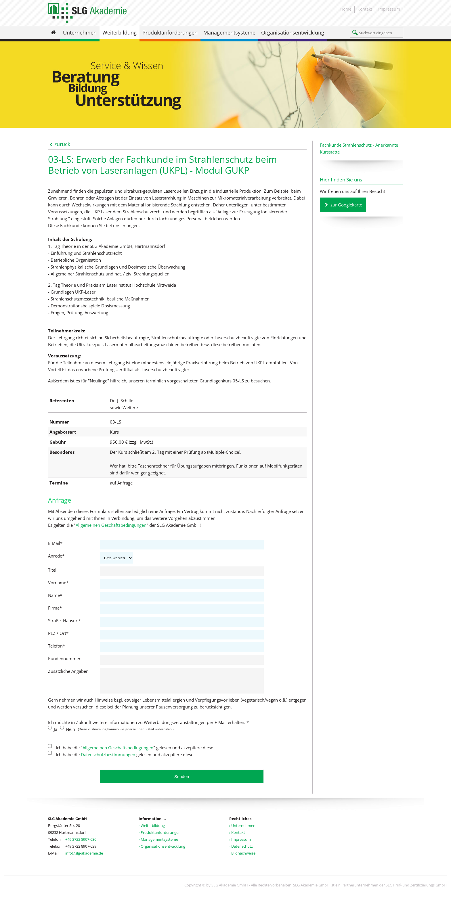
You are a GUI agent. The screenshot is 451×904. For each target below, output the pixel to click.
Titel (52, 570)
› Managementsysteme (158, 843)
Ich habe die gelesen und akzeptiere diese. (124, 759)
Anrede (56, 556)
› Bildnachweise (242, 857)
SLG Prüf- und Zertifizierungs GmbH (416, 889)
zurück (62, 144)
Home (345, 9)
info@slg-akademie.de (84, 857)
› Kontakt (237, 836)
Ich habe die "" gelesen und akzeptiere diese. (134, 752)
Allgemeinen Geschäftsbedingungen (111, 525)
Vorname (58, 582)
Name (55, 595)
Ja (55, 733)
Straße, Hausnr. (64, 620)
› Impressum (240, 843)
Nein (70, 733)
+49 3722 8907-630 (80, 843)
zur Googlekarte (346, 205)
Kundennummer (64, 658)
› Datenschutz (241, 850)
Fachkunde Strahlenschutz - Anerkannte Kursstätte (359, 148)
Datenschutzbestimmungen (108, 759)
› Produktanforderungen (160, 836)
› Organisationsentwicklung (162, 850)
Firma (55, 608)
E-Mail (55, 543)
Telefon (56, 646)
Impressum (389, 9)
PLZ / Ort (58, 633)
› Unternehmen (242, 829)
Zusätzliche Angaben (68, 671)
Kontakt (365, 9)
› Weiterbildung (152, 829)
